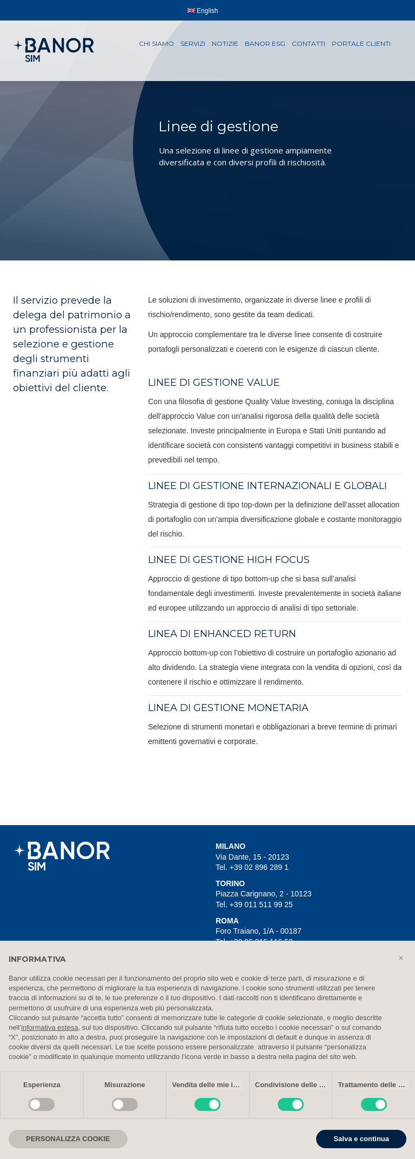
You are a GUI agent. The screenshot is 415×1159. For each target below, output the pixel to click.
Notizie (225, 43)
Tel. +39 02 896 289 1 (252, 867)
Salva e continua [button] (361, 1139)
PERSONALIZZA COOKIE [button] (68, 1139)
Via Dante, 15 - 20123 (252, 857)
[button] (401, 958)
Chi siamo (156, 43)
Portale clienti (361, 43)
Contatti (308, 43)
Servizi (192, 43)
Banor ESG (265, 43)
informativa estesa (49, 1027)
